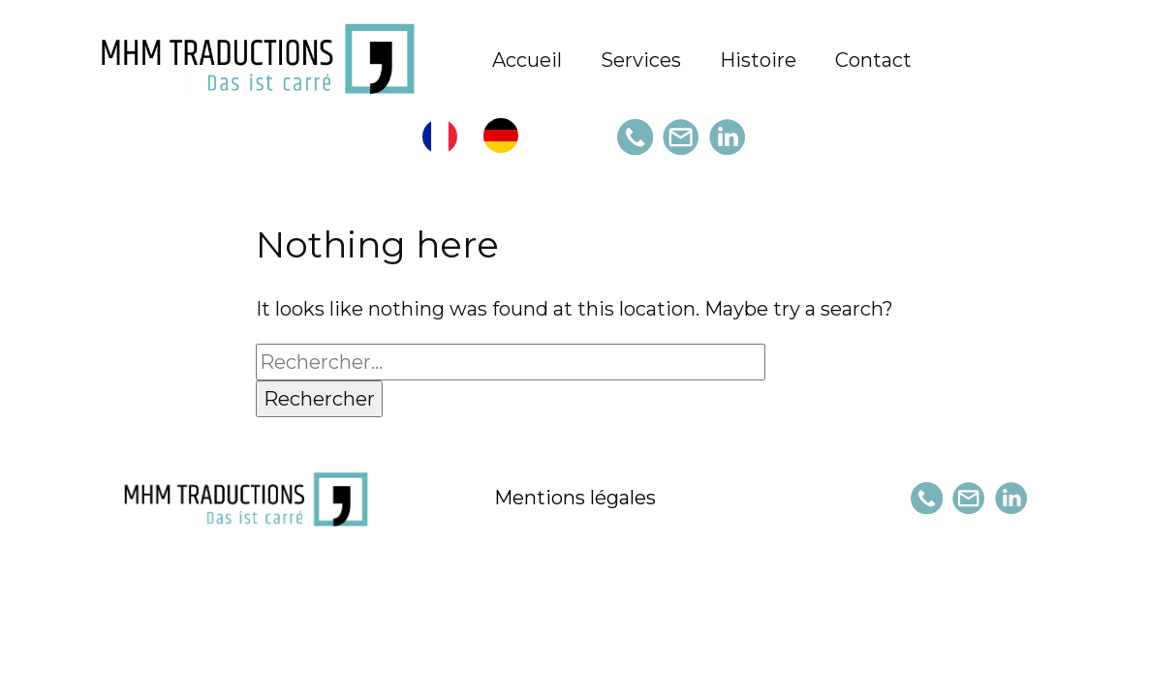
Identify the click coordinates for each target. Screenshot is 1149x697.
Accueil (527, 60)
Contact (873, 60)
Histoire (758, 60)
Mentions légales (575, 497)
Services (641, 60)
